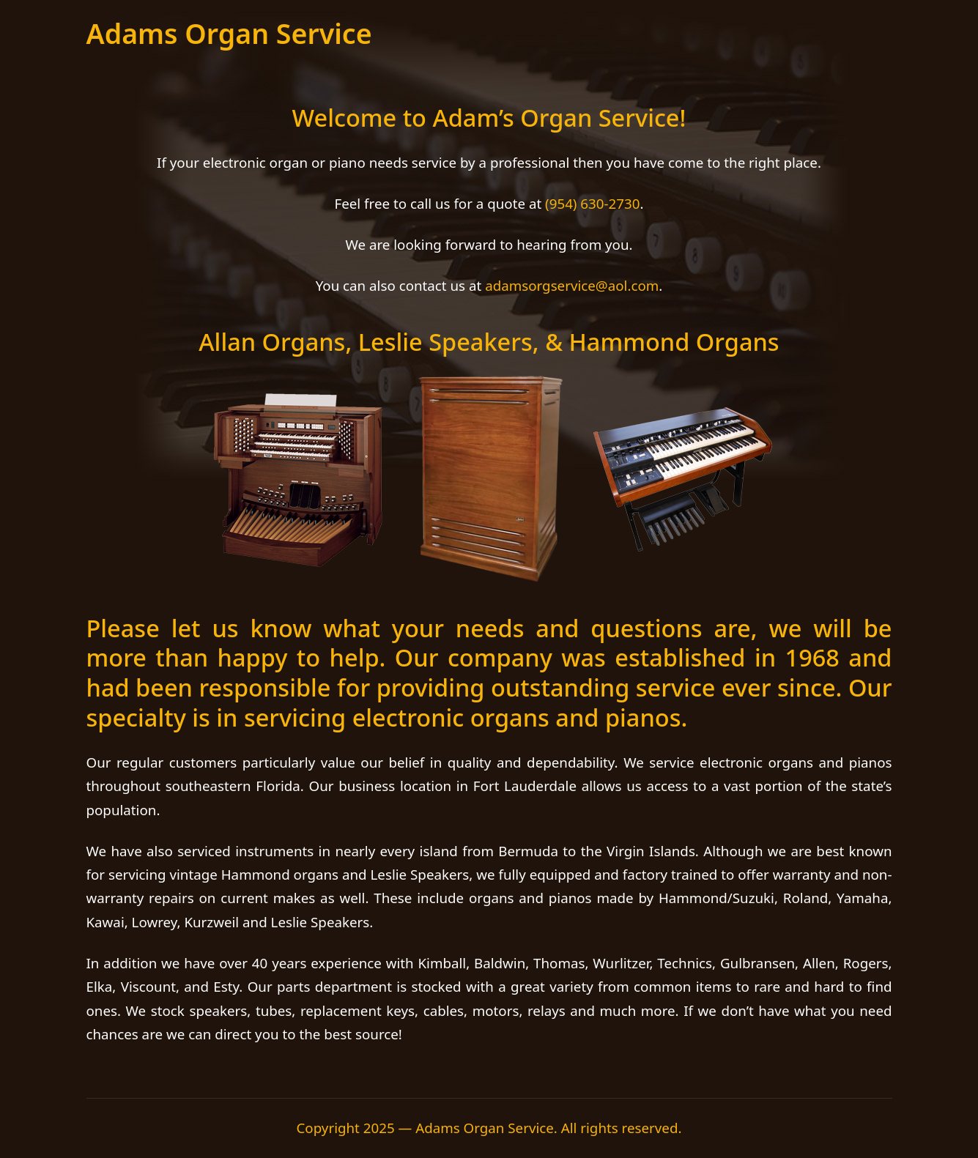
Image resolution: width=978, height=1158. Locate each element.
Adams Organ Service (229, 33)
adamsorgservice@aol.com (572, 285)
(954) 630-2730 (592, 203)
